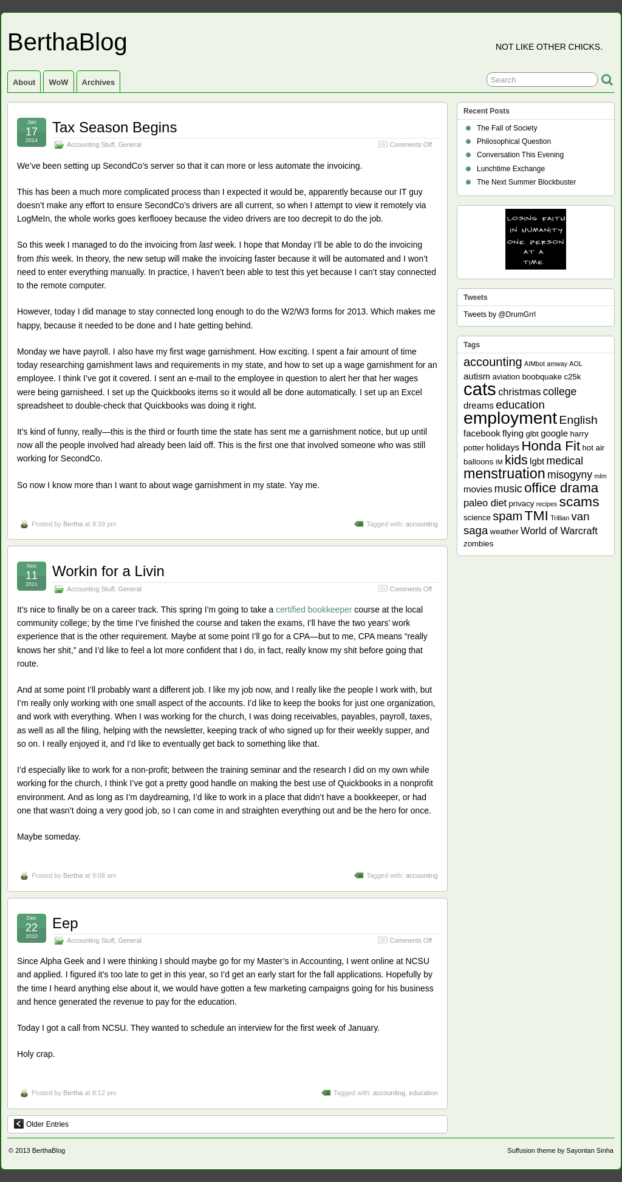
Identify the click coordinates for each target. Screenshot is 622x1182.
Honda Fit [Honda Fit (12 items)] (551, 445)
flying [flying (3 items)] (513, 433)
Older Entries (41, 1124)
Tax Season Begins (114, 127)
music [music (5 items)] (508, 489)
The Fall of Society (507, 128)
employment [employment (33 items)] (510, 417)
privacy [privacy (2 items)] (522, 503)
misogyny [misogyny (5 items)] (569, 475)
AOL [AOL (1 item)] (575, 363)
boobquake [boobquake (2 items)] (542, 376)
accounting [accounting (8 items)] (492, 362)
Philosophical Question (514, 141)
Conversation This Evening (520, 155)
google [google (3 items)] (554, 433)
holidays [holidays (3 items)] (502, 447)
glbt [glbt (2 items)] (531, 433)
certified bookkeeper (314, 609)
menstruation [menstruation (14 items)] (504, 473)
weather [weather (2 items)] (504, 531)
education (423, 1092)
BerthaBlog (67, 42)
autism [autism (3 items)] (476, 376)
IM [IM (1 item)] (499, 462)
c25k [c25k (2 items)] (572, 376)
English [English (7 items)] (578, 419)
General (129, 144)
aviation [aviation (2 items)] (506, 376)
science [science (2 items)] (477, 517)
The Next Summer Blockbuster (526, 182)
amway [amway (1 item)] (557, 363)
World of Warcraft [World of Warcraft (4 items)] (559, 530)
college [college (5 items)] (560, 392)
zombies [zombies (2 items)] (478, 543)
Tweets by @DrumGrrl (499, 314)
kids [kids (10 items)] (516, 460)
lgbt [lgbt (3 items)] (537, 461)
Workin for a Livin (108, 571)
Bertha (73, 524)
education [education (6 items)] (520, 404)
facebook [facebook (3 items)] (482, 433)
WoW (58, 82)
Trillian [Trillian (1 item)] (559, 517)
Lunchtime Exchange (511, 169)
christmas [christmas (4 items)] (519, 391)
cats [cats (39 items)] (479, 389)
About (24, 82)
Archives (98, 82)
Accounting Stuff (90, 144)
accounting (422, 524)
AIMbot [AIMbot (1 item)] (534, 363)
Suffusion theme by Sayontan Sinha (560, 1150)
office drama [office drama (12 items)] (561, 487)
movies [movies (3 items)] (477, 489)
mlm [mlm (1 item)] (601, 476)
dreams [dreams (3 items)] (478, 405)
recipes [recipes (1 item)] (546, 504)
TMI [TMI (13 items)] (537, 515)
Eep (65, 923)
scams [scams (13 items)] (579, 501)
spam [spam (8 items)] (507, 516)
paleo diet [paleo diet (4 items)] (485, 502)
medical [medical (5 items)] (565, 461)
